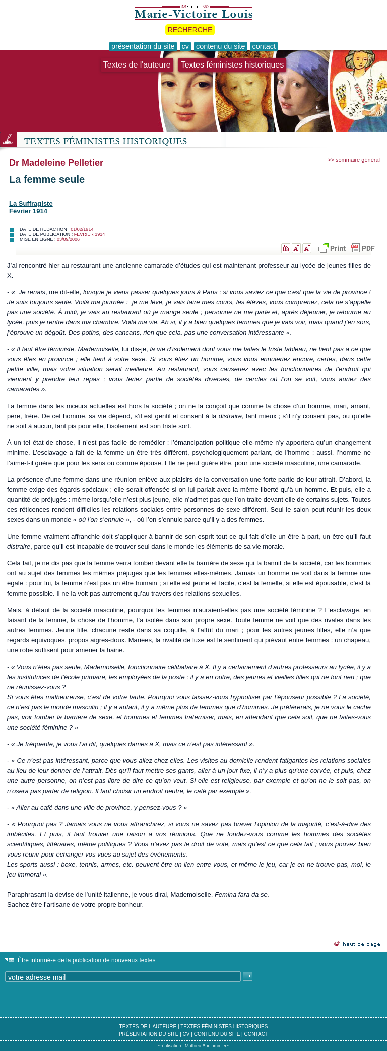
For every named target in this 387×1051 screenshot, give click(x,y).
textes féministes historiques (224, 1026)
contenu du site (217, 1034)
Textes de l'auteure (137, 64)
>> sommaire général (354, 160)
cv (186, 1034)
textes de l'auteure (148, 1026)
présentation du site (149, 1034)
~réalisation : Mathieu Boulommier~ (193, 1045)
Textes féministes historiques (232, 64)
